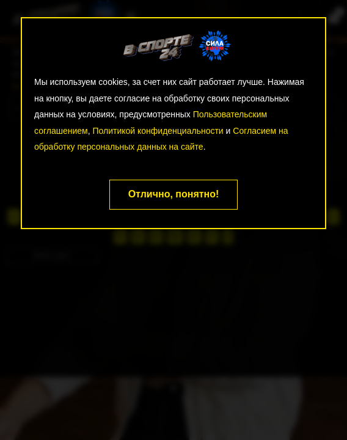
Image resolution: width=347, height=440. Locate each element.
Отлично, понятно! (173, 194)
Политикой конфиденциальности (157, 131)
